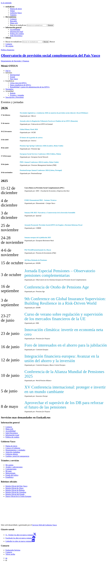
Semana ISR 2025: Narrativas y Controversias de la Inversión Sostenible (49, 213)
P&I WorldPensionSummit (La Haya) (37, 250)
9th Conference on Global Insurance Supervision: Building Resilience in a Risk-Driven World (65, 301)
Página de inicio (16, 9)
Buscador (13, 21)
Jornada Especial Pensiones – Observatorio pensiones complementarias (59, 273)
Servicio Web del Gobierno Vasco (44, 525)
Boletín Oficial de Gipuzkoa (15, 492)
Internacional (15, 75)
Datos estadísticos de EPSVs (20, 85)
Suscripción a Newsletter (14, 97)
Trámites (13, 15)
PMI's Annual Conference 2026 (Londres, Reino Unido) (39, 162)
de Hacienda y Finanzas (15, 61)
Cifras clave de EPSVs (18, 83)
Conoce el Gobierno (12, 448)
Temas (12, 11)
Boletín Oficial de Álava (14, 488)
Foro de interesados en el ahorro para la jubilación (65, 345)
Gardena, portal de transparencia (17, 456)
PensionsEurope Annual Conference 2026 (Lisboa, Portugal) (41, 170)
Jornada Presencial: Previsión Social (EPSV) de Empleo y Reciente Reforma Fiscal (53, 225)
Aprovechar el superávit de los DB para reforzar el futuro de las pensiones (63, 405)
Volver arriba (10, 554)
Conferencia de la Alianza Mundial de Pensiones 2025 (64, 373)
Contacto (13, 19)
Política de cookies (17, 34)
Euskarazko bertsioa (12, 550)
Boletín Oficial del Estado (15, 494)
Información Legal (12, 435)
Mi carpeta (9, 46)
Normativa (9, 89)
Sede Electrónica (16, 36)
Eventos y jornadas (17, 95)
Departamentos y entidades (15, 450)
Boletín (12, 93)
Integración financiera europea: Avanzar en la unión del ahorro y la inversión (61, 358)
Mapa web (14, 23)
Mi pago (8, 471)
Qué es (7, 71)
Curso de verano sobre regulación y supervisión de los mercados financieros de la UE (63, 316)
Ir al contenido (6, 3)
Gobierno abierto (11, 454)
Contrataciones (10, 469)
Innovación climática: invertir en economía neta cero (63, 332)
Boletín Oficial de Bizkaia (15, 490)
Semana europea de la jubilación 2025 (37, 237)
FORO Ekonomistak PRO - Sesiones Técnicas (40, 200)
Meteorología (10, 473)
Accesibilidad (15, 29)
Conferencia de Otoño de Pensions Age (56, 287)
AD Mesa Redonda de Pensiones (35, 260)
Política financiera (7, 50)
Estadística (9, 477)
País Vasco (14, 79)
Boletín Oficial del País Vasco (16, 486)
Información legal (16, 32)
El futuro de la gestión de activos (31, 137)
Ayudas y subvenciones (14, 467)
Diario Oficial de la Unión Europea (18, 496)
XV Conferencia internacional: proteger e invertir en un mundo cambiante (65, 389)
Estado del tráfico (11, 475)
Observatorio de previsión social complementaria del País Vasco (50, 55)
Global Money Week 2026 (29, 129)
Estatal (12, 77)
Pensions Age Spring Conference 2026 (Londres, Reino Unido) (41, 146)
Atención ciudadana (12, 452)
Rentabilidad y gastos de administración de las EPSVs (29, 87)
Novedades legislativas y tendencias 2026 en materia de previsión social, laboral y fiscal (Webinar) (54, 113)
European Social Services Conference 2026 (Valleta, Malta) (40, 154)
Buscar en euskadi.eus (18, 25)
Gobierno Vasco (16, 13)
